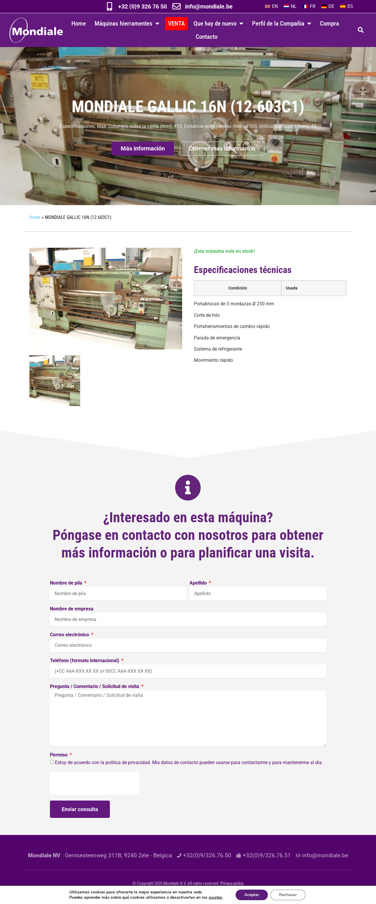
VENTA (176, 23)
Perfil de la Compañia (281, 24)
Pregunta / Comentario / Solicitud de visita (95, 686)
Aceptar (251, 895)
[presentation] (94, 783)
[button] (361, 30)
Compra (329, 23)
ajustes (215, 897)
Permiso (59, 755)
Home (78, 23)
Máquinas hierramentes (127, 24)
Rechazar (288, 895)
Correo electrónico (70, 634)
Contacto (206, 36)
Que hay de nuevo (218, 24)
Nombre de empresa (71, 609)
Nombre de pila (66, 583)
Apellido (198, 583)
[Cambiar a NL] (290, 6)
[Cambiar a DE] (327, 6)
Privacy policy (232, 883)
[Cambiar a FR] (309, 6)
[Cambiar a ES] (346, 6)
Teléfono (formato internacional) (85, 660)
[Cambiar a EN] (271, 6)
